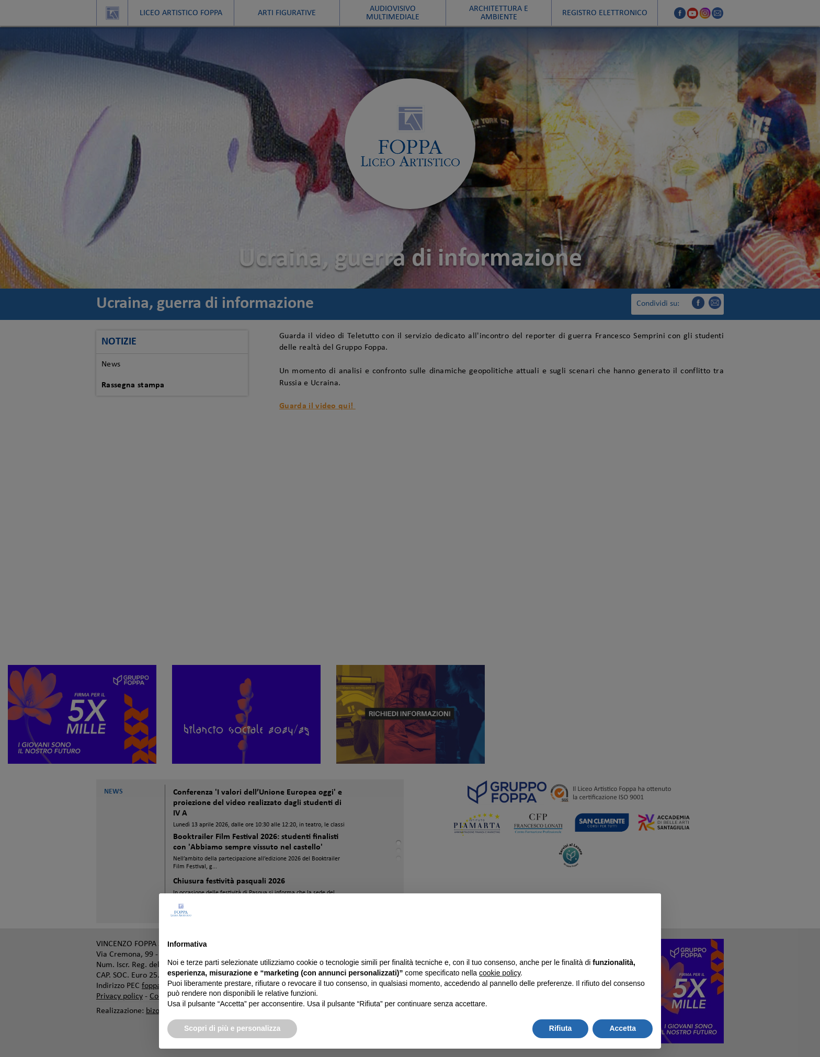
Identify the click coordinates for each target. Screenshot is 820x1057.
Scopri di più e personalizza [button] (232, 1028)
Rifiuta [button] (560, 1028)
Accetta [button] (622, 1028)
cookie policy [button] (499, 973)
